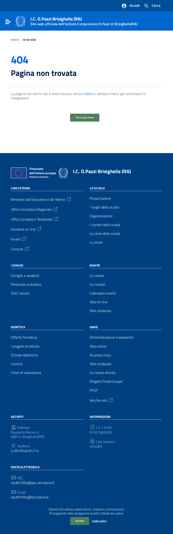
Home (15, 39)
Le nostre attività (103, 373)
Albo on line (98, 302)
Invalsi (19, 238)
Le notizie (97, 276)
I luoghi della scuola (104, 207)
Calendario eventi (103, 293)
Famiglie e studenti (25, 276)
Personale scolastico (26, 284)
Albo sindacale (100, 311)
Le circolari (97, 284)
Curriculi (17, 364)
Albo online (98, 346)
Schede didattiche (24, 355)
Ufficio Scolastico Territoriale (35, 219)
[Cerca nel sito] (152, 6)
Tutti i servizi (20, 293)
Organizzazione (101, 216)
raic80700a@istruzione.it (30, 497)
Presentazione (100, 198)
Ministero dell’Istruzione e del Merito (41, 199)
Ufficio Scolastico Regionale (34, 209)
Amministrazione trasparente (111, 337)
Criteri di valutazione (26, 373)
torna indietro (83, 93)
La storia (96, 242)
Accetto (79, 521)
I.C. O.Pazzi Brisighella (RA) (102, 171)
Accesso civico (100, 355)
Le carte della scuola (105, 233)
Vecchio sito (102, 400)
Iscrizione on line (26, 228)
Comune (20, 248)
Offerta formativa (24, 337)
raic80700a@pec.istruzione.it (33, 483)
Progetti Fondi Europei (106, 381)
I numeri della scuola (105, 225)
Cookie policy (99, 521)
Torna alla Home (84, 117)
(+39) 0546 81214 (25, 451)
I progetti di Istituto (25, 346)
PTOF (94, 390)
